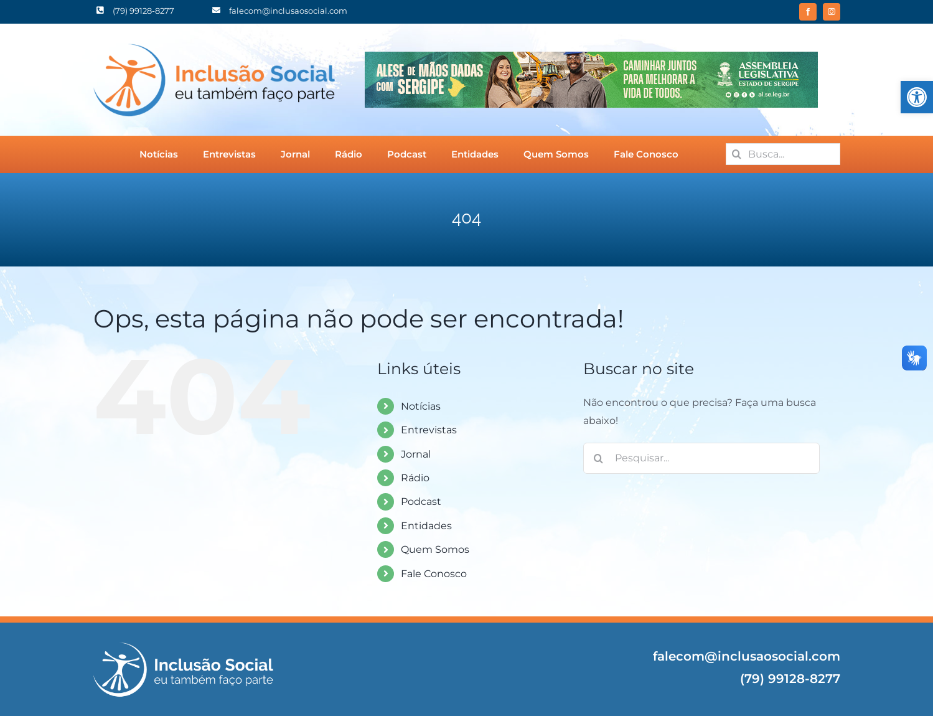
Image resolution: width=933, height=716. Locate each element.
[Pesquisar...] (701, 458)
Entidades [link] (426, 526)
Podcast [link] (421, 501)
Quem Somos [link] (435, 549)
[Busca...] (783, 154)
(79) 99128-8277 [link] (790, 678)
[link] (917, 97)
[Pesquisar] (737, 154)
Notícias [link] (421, 406)
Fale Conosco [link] (434, 574)
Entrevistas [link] (429, 430)
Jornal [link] (416, 454)
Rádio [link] (415, 478)
